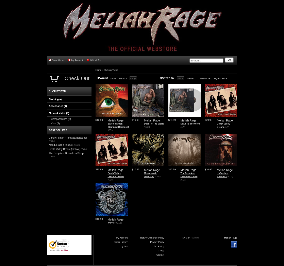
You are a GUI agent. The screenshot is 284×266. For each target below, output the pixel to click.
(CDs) (111, 130)
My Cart (186, 237)
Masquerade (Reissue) (61, 145)
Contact (160, 255)
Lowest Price (204, 78)
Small (113, 78)
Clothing (56, 99)
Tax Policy (159, 246)
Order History (121, 242)
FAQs (161, 250)
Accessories (58, 106)
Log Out (124, 246)
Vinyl (55, 123)
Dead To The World (154, 123)
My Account (75, 60)
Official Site (94, 60)
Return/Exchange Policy (152, 237)
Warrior (112, 223)
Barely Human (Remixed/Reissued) (68, 137)
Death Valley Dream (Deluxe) (64, 149)
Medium (123, 78)
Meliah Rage (230, 237)
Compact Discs (61, 119)
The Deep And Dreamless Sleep (66, 153)
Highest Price (220, 78)
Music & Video (111, 70)
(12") (183, 127)
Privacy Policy (157, 242)
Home (98, 70)
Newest (191, 78)
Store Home (56, 60)
